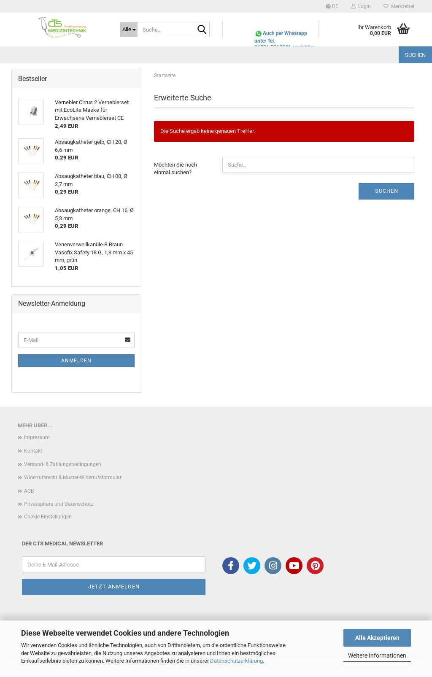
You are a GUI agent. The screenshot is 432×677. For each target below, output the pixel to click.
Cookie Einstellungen (48, 517)
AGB (29, 491)
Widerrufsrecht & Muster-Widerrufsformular (73, 477)
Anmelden (76, 361)
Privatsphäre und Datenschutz (58, 504)
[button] (332, 6)
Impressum (37, 437)
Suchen (415, 55)
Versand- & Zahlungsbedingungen (62, 464)
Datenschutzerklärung (236, 661)
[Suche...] (129, 29)
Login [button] (361, 6)
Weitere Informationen (377, 655)
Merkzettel (398, 6)
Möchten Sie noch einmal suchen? (175, 169)
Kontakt (33, 451)
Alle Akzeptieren (377, 637)
